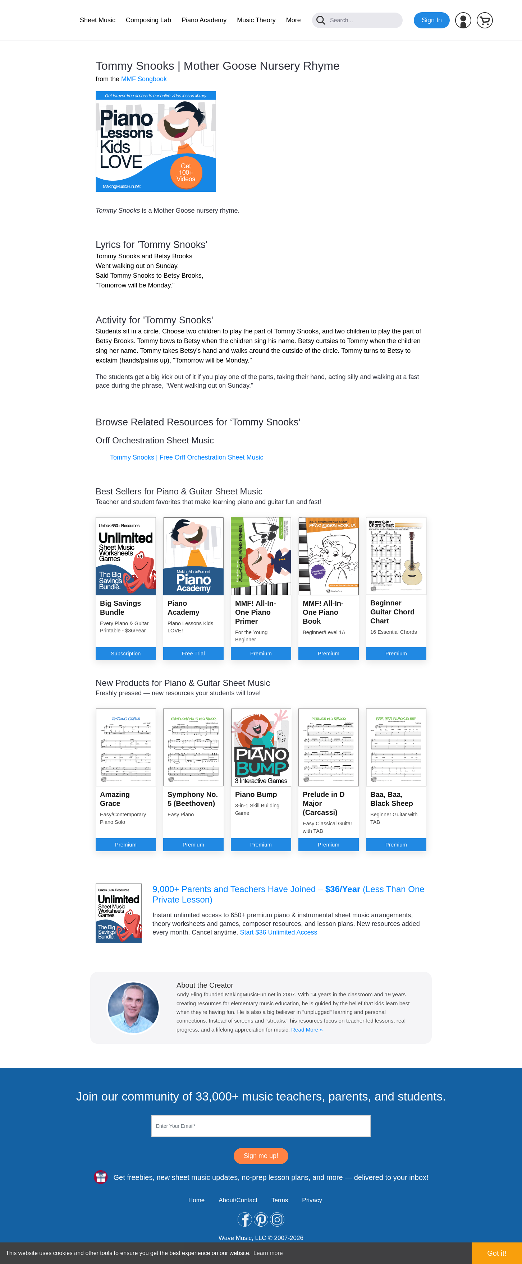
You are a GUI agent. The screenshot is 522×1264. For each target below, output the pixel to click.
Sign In (432, 20)
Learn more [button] (268, 1253)
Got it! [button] (496, 1253)
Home (196, 1200)
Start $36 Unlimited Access (278, 932)
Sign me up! (261, 1155)
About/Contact (238, 1200)
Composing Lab (148, 20)
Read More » (307, 1030)
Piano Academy (204, 20)
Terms (279, 1200)
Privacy (312, 1200)
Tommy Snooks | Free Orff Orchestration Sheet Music (187, 457)
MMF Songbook (144, 79)
